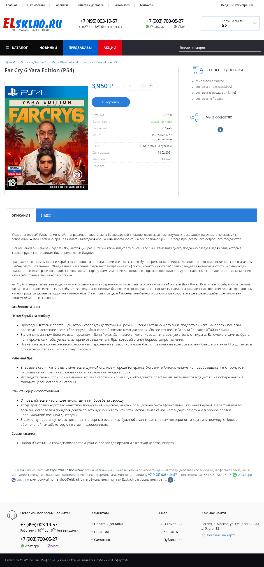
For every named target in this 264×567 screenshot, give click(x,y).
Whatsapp (242, 474)
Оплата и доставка (91, 5)
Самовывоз (121, 5)
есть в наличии (161, 122)
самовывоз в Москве (210, 81)
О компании (36, 5)
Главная (11, 5)
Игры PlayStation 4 (65, 62)
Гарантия (101, 532)
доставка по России (209, 99)
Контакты (146, 5)
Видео (46, 215)
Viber (18, 479)
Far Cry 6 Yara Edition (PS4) (101, 62)
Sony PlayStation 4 (33, 62)
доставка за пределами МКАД (216, 92)
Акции (110, 47)
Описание (21, 215)
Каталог (17, 47)
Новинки (48, 47)
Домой (11, 62)
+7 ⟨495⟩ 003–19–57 (162, 474)
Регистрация (244, 5)
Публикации (173, 539)
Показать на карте (218, 535)
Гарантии (61, 5)
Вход (224, 5)
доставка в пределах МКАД (214, 87)
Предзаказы (80, 47)
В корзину (110, 102)
